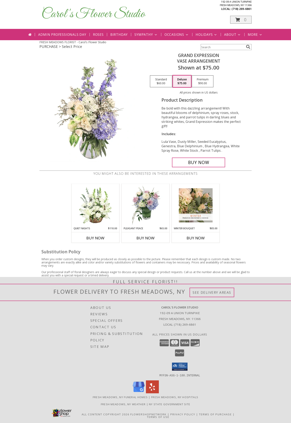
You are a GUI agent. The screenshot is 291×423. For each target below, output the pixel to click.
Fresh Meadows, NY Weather (123, 404)
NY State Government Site (169, 404)
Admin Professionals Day (62, 34)
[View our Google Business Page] (138, 392)
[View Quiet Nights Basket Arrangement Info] (95, 205)
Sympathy (146, 34)
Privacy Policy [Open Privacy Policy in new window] (182, 414)
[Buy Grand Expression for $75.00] (198, 162)
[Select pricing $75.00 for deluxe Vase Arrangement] (182, 81)
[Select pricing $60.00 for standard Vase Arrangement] (161, 81)
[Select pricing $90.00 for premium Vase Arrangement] (202, 81)
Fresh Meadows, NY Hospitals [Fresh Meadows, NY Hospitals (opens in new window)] (174, 397)
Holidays (206, 34)
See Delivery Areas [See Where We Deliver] (212, 292)
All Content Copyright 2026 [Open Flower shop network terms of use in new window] (105, 414)
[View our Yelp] (152, 392)
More (255, 34)
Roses (98, 34)
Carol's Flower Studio (93, 14)
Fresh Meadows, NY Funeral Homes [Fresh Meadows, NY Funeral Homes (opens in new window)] (120, 397)
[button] (241, 20)
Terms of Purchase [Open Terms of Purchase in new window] (215, 414)
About (232, 34)
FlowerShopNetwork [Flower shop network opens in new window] (148, 414)
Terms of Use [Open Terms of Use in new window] (158, 417)
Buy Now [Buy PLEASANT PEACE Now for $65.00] (145, 238)
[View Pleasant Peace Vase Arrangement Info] (145, 205)
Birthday (119, 34)
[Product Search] (222, 47)
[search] (248, 47)
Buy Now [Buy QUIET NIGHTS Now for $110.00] (95, 238)
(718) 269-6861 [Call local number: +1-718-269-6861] (242, 9)
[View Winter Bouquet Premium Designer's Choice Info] (196, 205)
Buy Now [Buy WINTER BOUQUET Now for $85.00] (196, 238)
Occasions (176, 34)
